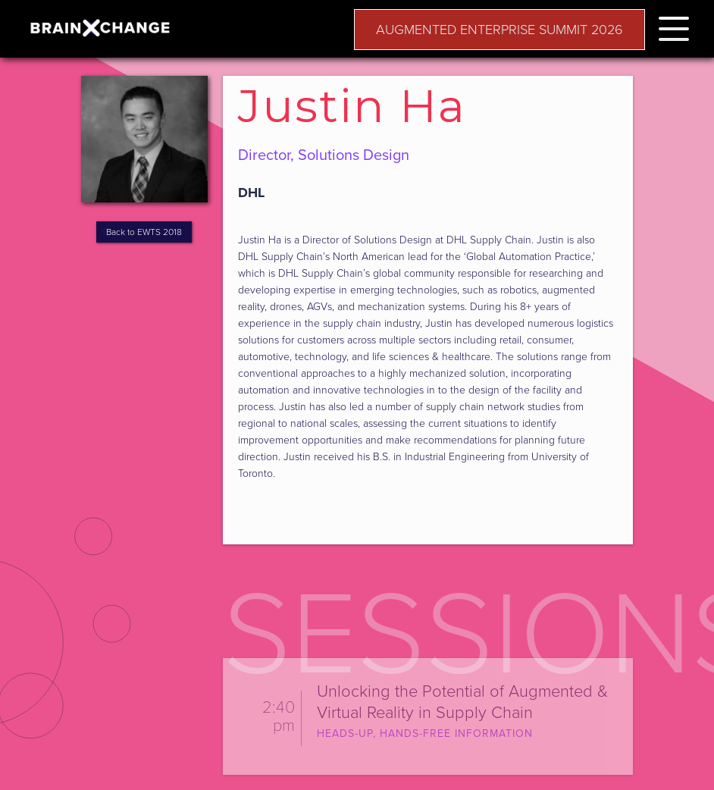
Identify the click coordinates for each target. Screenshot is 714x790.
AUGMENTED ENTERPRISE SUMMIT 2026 (499, 29)
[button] (674, 26)
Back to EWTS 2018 (144, 232)
